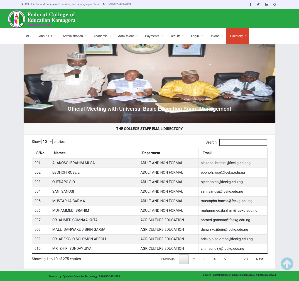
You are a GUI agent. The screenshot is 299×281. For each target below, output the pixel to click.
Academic (100, 36)
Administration (73, 36)
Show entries (48, 141)
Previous (168, 259)
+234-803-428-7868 (117, 4)
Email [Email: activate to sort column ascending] (207, 153)
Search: (236, 142)
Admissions (126, 36)
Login (195, 36)
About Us (45, 36)
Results (175, 36)
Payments (152, 36)
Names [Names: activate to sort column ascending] (60, 153)
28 (246, 259)
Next (259, 259)
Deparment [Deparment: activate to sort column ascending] (151, 153)
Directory (236, 36)
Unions (215, 36)
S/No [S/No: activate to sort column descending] (40, 153)
